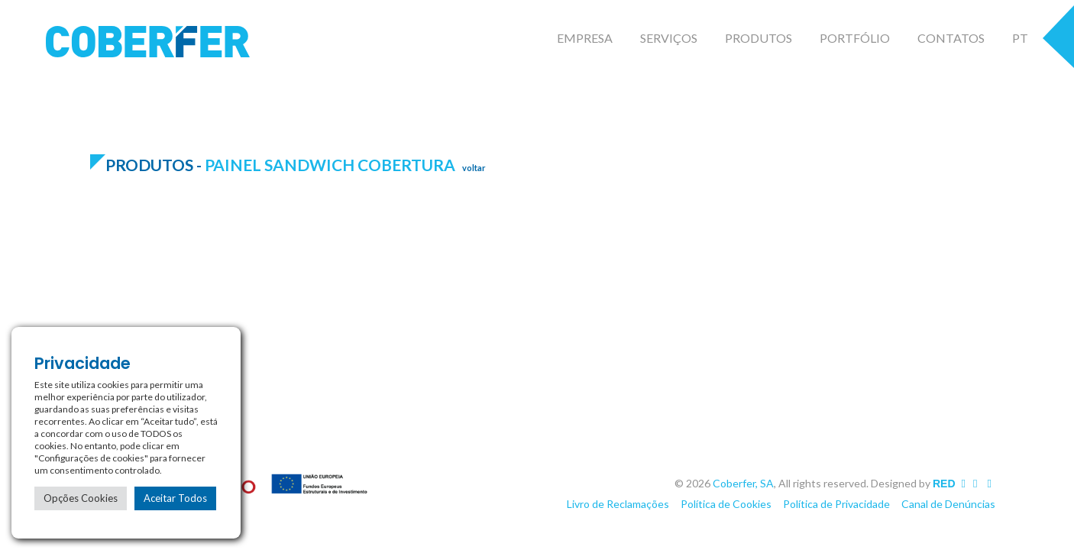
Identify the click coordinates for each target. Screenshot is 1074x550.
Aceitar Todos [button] (175, 498)
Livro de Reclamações (618, 503)
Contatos (951, 38)
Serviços (668, 38)
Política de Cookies (726, 503)
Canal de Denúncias (948, 503)
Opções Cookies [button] (81, 498)
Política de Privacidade (836, 503)
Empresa (585, 38)
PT (1020, 38)
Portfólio (855, 38)
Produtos (758, 38)
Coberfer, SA (743, 483)
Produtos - (155, 164)
